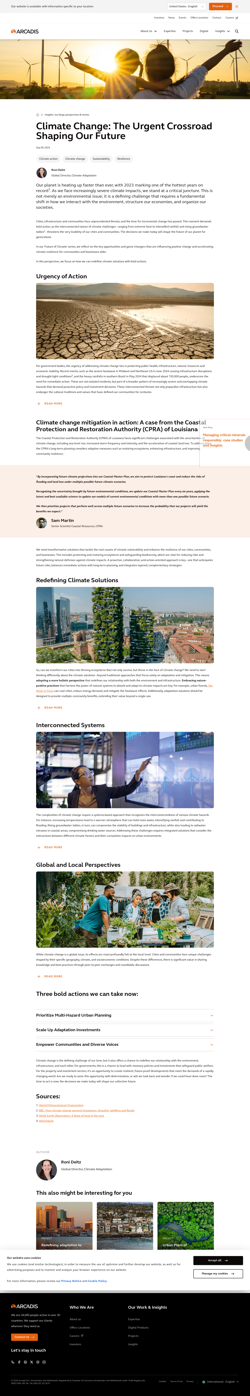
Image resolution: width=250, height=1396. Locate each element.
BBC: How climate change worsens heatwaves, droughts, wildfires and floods (86, 1110)
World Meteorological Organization (61, 1105)
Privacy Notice (71, 1387)
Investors (159, 18)
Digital (204, 31)
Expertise (170, 31)
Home (37, 114)
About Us (146, 31)
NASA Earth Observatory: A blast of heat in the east (71, 1116)
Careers (230, 18)
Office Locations (199, 18)
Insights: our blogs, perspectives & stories (67, 115)
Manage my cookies (215, 1379)
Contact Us (22, 1337)
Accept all (214, 1366)
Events (182, 18)
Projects (188, 31)
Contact (216, 18)
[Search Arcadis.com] (237, 31)
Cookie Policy (97, 1387)
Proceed (217, 6)
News (171, 18)
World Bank (46, 1121)
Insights (220, 31)
